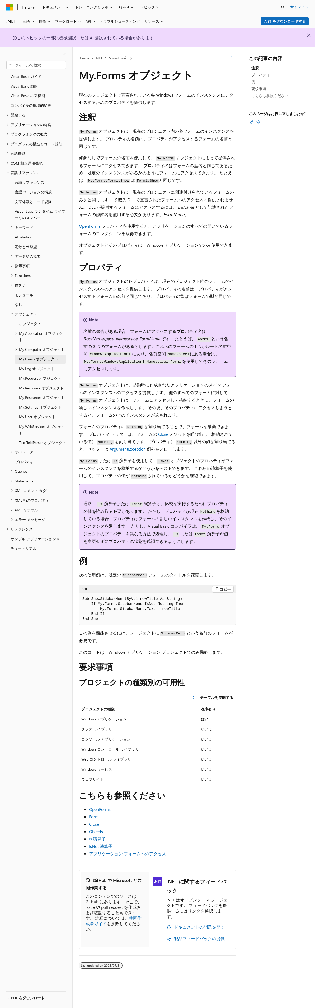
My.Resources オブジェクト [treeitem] (42, 397)
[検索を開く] (283, 7)
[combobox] (36, 65)
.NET (98, 57)
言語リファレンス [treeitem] (29, 182)
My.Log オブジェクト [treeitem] (36, 368)
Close (163, 434)
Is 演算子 (97, 839)
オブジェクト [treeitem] (30, 323)
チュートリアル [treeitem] (23, 548)
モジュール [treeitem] (24, 294)
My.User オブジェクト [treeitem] (37, 416)
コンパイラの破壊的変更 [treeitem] (31, 105)
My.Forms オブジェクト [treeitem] (38, 358)
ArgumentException (128, 449)
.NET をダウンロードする (285, 21)
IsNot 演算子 (100, 846)
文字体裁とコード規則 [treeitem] (33, 201)
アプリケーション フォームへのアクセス (127, 853)
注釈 (255, 67)
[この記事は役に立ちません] (258, 122)
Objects (96, 831)
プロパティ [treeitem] (24, 461)
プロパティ (260, 74)
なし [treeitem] (18, 304)
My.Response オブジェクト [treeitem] (41, 387)
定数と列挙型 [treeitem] (26, 246)
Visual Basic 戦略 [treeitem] (24, 86)
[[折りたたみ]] (64, 54)
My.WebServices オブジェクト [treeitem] (42, 430)
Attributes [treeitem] (23, 237)
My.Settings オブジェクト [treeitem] (40, 407)
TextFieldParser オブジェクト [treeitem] (42, 442)
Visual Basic (118, 57)
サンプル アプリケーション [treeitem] (33, 538)
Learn (84, 57)
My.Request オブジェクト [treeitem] (40, 378)
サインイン (299, 6)
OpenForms (90, 226)
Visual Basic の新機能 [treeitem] (28, 95)
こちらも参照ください (269, 95)
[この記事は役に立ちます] (252, 122)
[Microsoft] (9, 7)
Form (94, 816)
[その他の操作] (231, 58)
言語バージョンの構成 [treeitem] (33, 191)
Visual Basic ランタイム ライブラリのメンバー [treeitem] (40, 214)
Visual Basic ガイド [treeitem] (26, 76)
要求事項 (258, 88)
